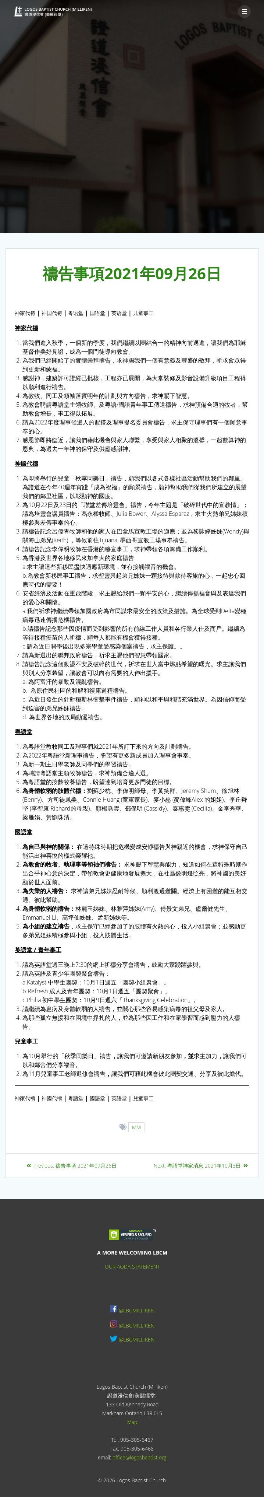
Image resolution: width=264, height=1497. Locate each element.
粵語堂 (75, 1098)
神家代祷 (25, 312)
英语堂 (119, 312)
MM (136, 1127)
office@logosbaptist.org (139, 1457)
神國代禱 (52, 1098)
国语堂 (97, 312)
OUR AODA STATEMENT (132, 1266)
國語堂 (97, 1098)
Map (132, 1422)
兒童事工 (143, 1098)
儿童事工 (143, 312)
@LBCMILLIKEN (136, 1310)
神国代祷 (52, 312)
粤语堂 (75, 312)
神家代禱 (25, 1098)
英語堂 (119, 1098)
